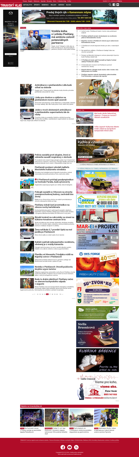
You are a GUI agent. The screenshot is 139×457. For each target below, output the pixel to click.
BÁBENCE (45, 5)
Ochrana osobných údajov (67, 440)
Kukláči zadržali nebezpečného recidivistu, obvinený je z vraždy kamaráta (55, 243)
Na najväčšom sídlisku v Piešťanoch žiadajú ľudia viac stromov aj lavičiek (98, 51)
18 (52, 294)
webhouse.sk (77, 454)
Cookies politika (114, 440)
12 (37, 294)
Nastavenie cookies (103, 440)
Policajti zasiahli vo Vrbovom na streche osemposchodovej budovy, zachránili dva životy (54, 194)
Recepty (49, 1)
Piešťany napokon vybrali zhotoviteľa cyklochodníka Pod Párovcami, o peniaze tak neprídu (98, 75)
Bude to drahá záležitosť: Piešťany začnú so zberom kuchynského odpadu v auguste (54, 281)
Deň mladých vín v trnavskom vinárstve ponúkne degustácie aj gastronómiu (80, 430)
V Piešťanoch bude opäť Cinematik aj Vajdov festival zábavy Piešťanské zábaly (98, 61)
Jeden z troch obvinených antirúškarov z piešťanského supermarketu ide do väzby (53, 112)
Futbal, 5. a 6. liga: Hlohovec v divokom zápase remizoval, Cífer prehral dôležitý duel (56, 431)
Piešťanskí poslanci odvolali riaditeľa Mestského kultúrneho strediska (52, 168)
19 (54, 294)
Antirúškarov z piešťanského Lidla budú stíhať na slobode (53, 86)
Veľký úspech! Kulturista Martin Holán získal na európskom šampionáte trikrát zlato (106, 129)
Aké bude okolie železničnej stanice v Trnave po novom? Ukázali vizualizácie (105, 115)
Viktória (119, 1)
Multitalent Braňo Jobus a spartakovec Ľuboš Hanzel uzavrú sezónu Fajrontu (105, 430)
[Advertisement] (36, 69)
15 (45, 294)
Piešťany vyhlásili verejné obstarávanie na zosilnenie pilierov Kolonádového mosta (99, 37)
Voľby (69, 1)
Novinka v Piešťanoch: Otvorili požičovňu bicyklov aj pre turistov (54, 268)
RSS (90, 440)
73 (60, 294)
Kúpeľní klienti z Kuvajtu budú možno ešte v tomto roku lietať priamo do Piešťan (99, 70)
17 (50, 294)
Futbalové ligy (62, 1)
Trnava (25, 1)
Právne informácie (54, 440)
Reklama (85, 440)
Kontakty (94, 440)
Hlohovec (37, 1)
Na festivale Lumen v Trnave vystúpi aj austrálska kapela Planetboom (30, 430)
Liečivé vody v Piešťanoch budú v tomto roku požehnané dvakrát (99, 32)
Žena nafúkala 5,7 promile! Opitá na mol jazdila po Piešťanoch (53, 230)
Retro (54, 1)
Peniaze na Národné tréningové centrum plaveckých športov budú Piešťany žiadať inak (100, 56)
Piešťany (23, 28)
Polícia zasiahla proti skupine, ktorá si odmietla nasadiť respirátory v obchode (53, 156)
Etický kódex (78, 440)
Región (30, 1)
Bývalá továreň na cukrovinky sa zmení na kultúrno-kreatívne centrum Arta (54, 218)
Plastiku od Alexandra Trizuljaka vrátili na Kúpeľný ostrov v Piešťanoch (54, 255)
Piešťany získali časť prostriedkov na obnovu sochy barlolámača (52, 206)
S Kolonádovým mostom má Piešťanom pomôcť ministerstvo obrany (96, 65)
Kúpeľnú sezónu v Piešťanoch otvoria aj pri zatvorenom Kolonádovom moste (99, 41)
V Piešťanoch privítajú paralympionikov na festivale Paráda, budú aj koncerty (54, 180)
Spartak (43, 1)
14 (42, 294)
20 (57, 294)
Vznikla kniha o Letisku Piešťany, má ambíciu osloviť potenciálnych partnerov (62, 37)
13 (40, 294)
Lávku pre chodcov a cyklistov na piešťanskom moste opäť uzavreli (50, 98)
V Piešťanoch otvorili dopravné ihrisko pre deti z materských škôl (100, 46)
